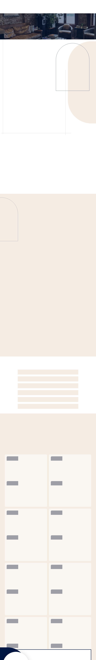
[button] (48, 372)
